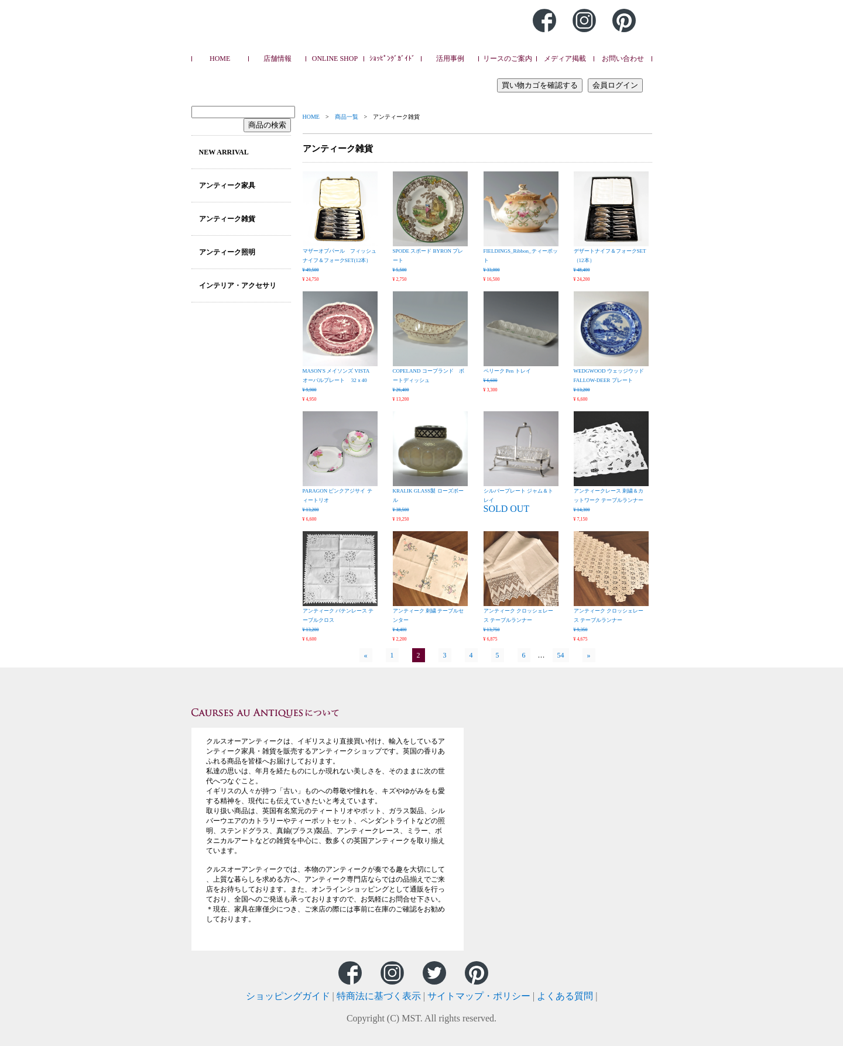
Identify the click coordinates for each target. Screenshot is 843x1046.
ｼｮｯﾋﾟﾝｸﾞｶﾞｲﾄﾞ (392, 58)
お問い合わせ (623, 58)
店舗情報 (277, 58)
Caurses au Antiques (312, 34)
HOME (220, 58)
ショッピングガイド (288, 996)
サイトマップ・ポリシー (478, 996)
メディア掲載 (565, 58)
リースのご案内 (507, 58)
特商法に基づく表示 (379, 996)
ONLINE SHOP (335, 58)
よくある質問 (565, 996)
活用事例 (450, 58)
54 (560, 655)
